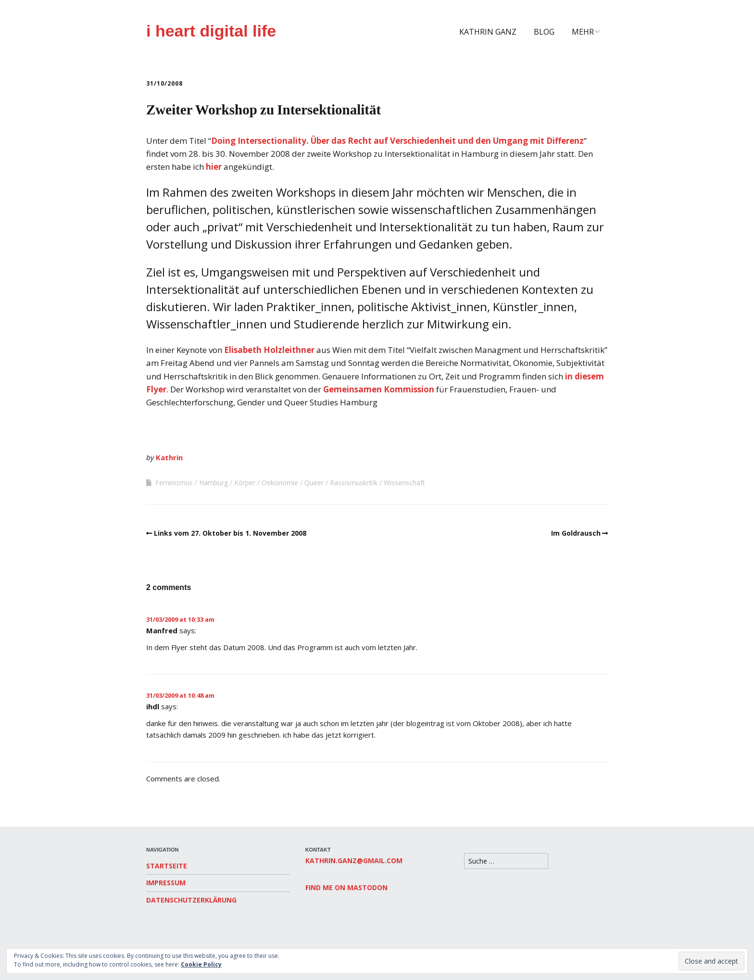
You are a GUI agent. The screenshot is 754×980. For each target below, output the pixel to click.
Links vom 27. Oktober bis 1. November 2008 (230, 533)
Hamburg (213, 482)
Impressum (166, 882)
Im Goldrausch (576, 533)
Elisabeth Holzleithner (269, 349)
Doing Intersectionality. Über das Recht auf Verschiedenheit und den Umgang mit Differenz (397, 140)
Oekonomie (280, 482)
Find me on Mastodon (346, 887)
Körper (244, 482)
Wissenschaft (404, 482)
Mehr (583, 31)
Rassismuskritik (353, 482)
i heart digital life (211, 31)
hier (214, 166)
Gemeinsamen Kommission (378, 389)
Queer (314, 482)
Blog (544, 31)
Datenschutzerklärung (191, 900)
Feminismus (174, 482)
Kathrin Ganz (487, 31)
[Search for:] (506, 861)
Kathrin (169, 457)
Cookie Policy (201, 964)
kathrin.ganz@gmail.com (353, 860)
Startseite (166, 865)
